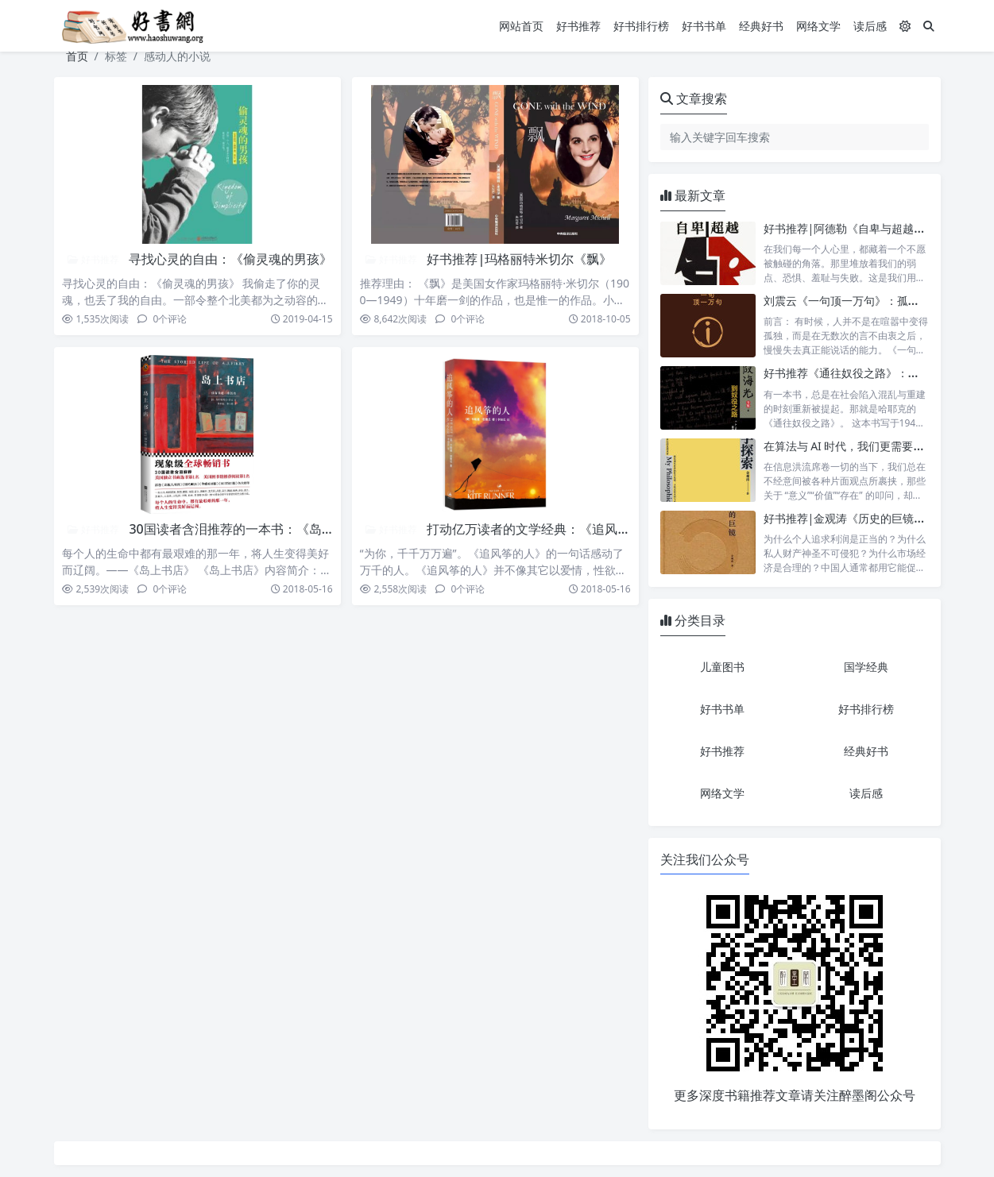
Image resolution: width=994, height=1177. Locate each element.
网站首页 (521, 25)
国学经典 (866, 666)
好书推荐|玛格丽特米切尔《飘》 (519, 259)
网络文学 (818, 25)
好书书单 (704, 25)
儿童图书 (722, 666)
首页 (77, 56)
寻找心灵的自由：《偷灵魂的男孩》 (230, 259)
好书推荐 (578, 25)
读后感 (870, 25)
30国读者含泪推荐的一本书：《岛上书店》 (250, 529)
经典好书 (761, 25)
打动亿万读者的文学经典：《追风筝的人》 (547, 529)
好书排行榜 (641, 25)
